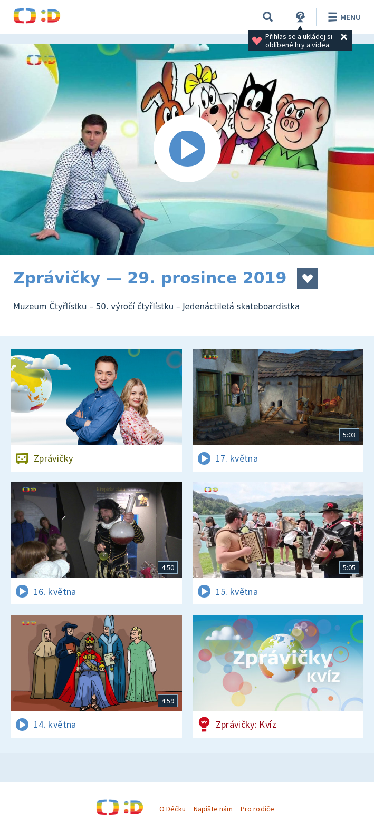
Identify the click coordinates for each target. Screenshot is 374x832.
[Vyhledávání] (268, 17)
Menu (342, 17)
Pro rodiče (257, 809)
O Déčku (172, 809)
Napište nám (213, 809)
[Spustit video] (187, 149)
